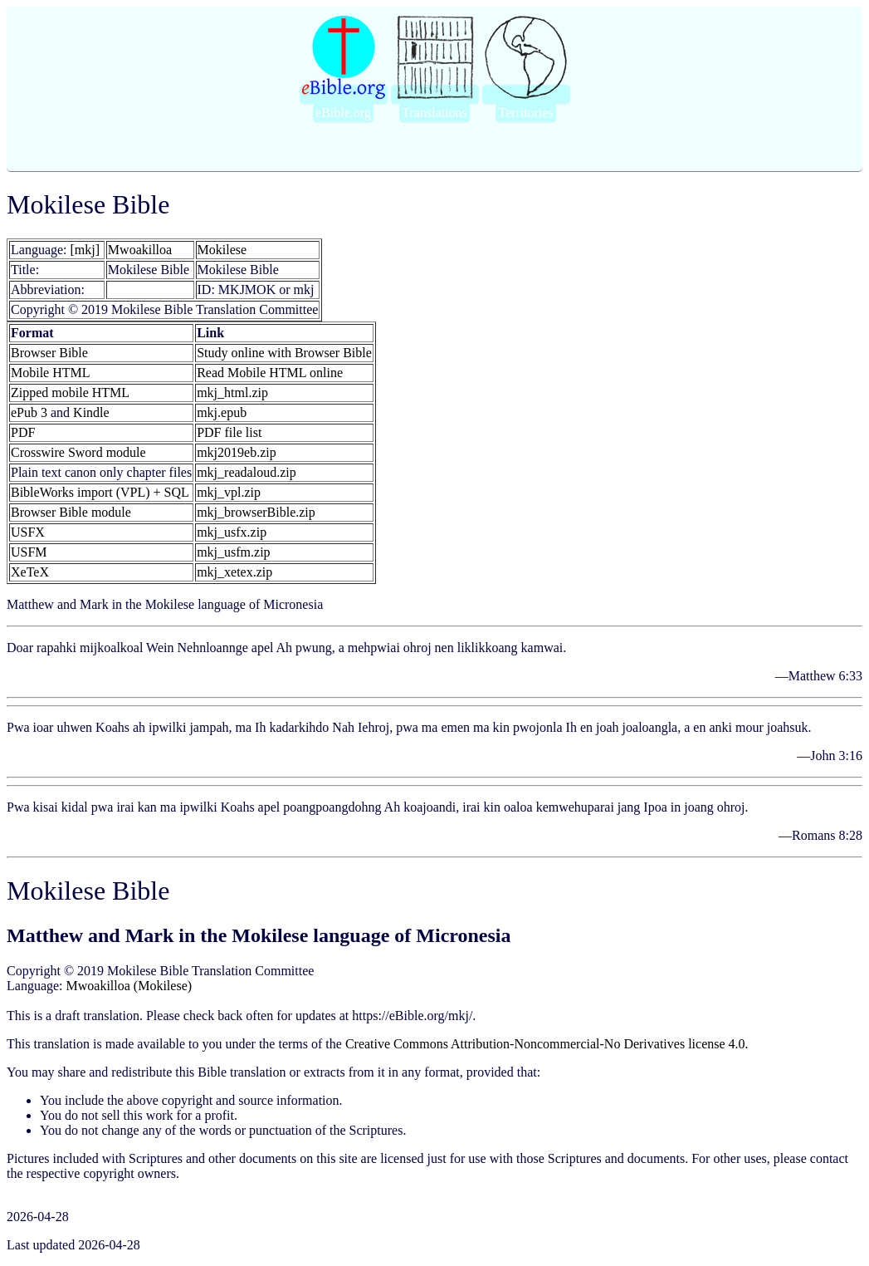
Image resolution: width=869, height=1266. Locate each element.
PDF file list (229, 432)
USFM (29, 552)
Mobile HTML (50, 373)
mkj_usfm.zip (233, 552)
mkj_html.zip (232, 392)
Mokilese (222, 250)
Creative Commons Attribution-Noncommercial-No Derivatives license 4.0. (547, 1044)
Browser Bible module (71, 512)
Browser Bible (49, 353)
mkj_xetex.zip (234, 572)
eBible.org (343, 113)
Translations (434, 113)
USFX (28, 532)
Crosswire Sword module (78, 452)
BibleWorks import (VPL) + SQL (100, 492)
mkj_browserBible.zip (256, 512)
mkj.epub (222, 412)
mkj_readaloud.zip (246, 472)
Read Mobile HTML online (270, 373)
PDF (23, 432)
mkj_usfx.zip (231, 532)
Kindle (91, 412)
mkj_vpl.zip (229, 492)
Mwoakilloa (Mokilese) (129, 986)
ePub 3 (29, 412)
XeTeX (30, 572)
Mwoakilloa (140, 250)
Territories (525, 113)
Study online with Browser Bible (284, 353)
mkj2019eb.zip (236, 452)
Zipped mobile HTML (70, 392)
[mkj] (85, 250)
